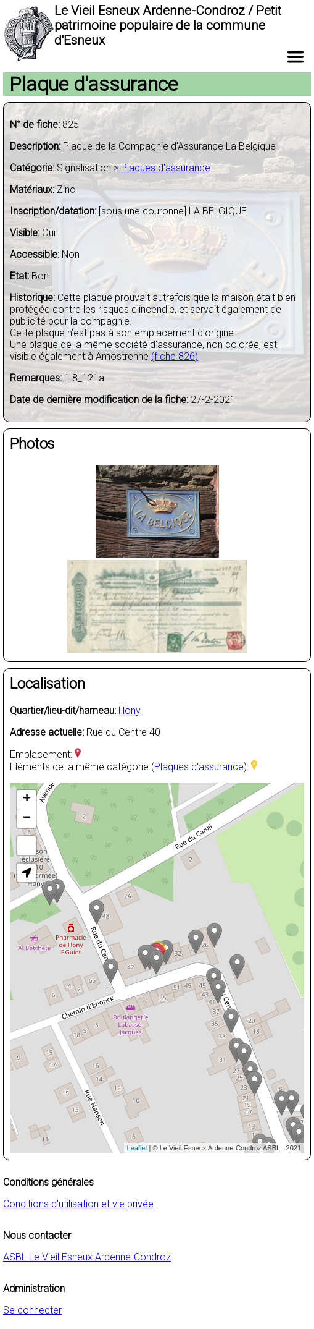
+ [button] (27, 799)
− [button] (27, 818)
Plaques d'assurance (165, 168)
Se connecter (32, 1310)
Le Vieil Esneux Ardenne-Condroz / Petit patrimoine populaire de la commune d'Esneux (167, 25)
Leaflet (137, 1148)
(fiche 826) (174, 356)
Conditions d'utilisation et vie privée (78, 1204)
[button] (26, 873)
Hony (129, 710)
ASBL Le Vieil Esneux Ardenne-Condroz (87, 1257)
